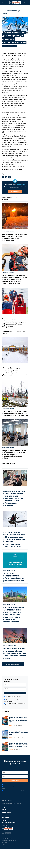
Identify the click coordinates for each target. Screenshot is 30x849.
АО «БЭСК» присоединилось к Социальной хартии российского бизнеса (13, 577)
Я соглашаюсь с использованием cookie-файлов (15, 704)
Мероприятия (5, 820)
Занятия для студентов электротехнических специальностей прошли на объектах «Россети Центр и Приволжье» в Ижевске (14, 498)
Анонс (11, 725)
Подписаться (15, 191)
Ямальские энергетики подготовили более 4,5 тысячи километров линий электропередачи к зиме (14, 653)
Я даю (13, 700)
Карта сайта (4, 842)
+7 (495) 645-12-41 (7, 801)
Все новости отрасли (22, 331)
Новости (11, 8)
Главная (5, 8)
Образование (20, 487)
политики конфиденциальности (21, 784)
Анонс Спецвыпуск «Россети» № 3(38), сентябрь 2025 (18, 732)
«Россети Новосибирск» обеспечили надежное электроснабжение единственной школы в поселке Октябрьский (14, 372)
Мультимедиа (5, 817)
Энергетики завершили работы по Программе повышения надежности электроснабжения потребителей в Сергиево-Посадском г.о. (14, 323)
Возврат (3, 844)
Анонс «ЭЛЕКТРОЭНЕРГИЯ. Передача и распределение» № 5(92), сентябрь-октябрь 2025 (18, 719)
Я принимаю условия (12, 697)
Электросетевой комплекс (9, 46)
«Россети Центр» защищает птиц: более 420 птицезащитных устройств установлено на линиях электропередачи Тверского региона (14, 539)
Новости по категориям (21, 8)
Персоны (4, 825)
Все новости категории (22, 197)
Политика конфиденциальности (9, 840)
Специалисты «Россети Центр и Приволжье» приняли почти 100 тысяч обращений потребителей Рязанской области (14, 455)
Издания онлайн (6, 812)
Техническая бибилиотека (9, 822)
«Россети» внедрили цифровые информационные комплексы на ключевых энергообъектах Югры (15, 413)
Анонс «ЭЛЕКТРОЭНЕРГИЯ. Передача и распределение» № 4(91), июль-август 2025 (18, 744)
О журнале (5, 807)
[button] (2, 2)
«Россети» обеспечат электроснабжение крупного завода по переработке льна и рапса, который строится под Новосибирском (13, 614)
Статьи (4, 814)
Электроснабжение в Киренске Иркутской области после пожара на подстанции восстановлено (14, 237)
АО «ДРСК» (13, 171)
